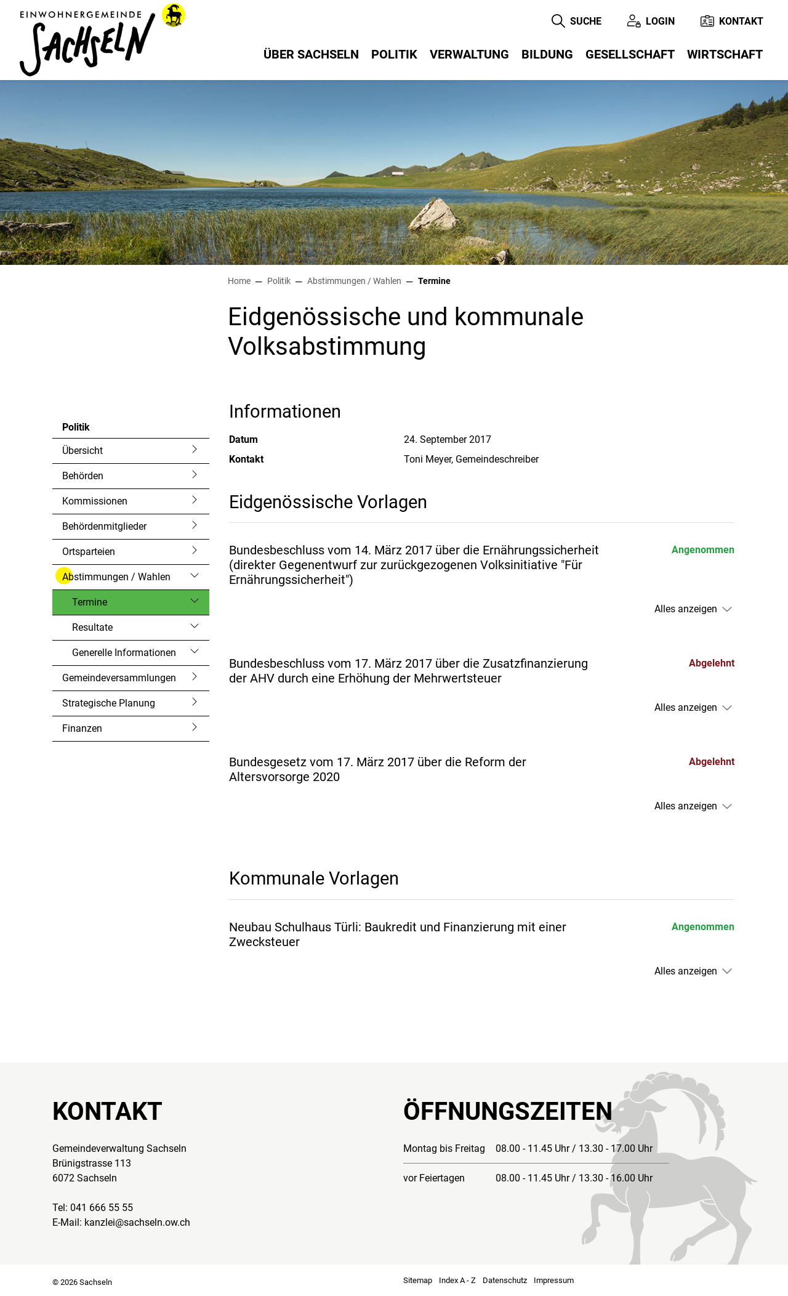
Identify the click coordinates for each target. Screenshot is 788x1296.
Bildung (547, 54)
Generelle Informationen (124, 652)
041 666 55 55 (101, 1207)
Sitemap (417, 1280)
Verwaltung (469, 54)
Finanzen (82, 728)
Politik (394, 54)
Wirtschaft (725, 54)
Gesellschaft (630, 54)
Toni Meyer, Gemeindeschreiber (471, 459)
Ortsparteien (88, 551)
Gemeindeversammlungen (119, 678)
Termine (105, 605)
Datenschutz (505, 1280)
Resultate (92, 627)
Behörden (82, 476)
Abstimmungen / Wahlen (116, 577)
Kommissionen (94, 501)
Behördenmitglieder (104, 526)
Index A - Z (457, 1280)
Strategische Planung (108, 703)
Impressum (554, 1280)
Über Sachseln (311, 54)
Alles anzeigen (685, 609)
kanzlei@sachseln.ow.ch (137, 1222)
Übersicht (82, 450)
